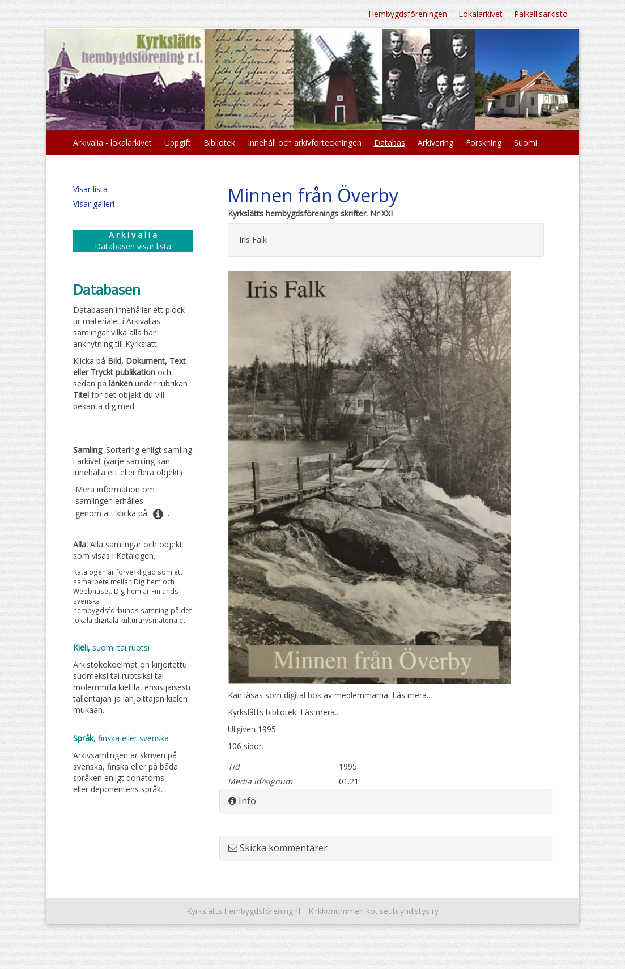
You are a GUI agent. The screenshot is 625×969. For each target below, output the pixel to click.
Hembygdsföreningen (407, 13)
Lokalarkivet (480, 13)
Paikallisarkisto (541, 13)
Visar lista (90, 189)
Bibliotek (219, 142)
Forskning (483, 142)
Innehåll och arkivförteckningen (305, 142)
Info (242, 800)
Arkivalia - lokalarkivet (112, 142)
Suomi (525, 142)
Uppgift (177, 142)
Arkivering (435, 142)
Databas (389, 142)
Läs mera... (412, 695)
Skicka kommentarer (278, 848)
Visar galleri (93, 203)
